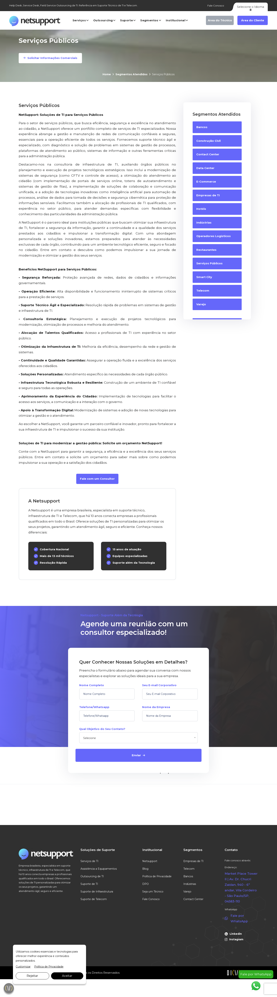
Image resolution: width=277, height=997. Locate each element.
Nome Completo (91, 685)
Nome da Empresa (156, 707)
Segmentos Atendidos (131, 74)
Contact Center (193, 899)
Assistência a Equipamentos (98, 868)
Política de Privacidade (157, 876)
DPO (145, 884)
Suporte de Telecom (93, 899)
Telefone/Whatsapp (94, 707)
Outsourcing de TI (92, 876)
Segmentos (149, 20)
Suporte (126, 20)
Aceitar (67, 976)
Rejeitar (32, 976)
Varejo (187, 891)
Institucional (175, 20)
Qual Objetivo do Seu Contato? (102, 729)
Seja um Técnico (152, 891)
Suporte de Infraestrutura (96, 891)
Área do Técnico (220, 20)
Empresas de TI (193, 861)
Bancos (188, 876)
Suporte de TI (89, 884)
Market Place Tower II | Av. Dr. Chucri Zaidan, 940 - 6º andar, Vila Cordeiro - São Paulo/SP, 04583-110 (241, 887)
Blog (145, 868)
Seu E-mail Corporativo (159, 685)
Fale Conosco (215, 5)
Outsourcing (103, 20)
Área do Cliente (252, 20)
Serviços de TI (89, 861)
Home (107, 74)
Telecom (188, 868)
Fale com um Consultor (97, 478)
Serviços (79, 20)
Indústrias (189, 884)
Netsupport (149, 861)
